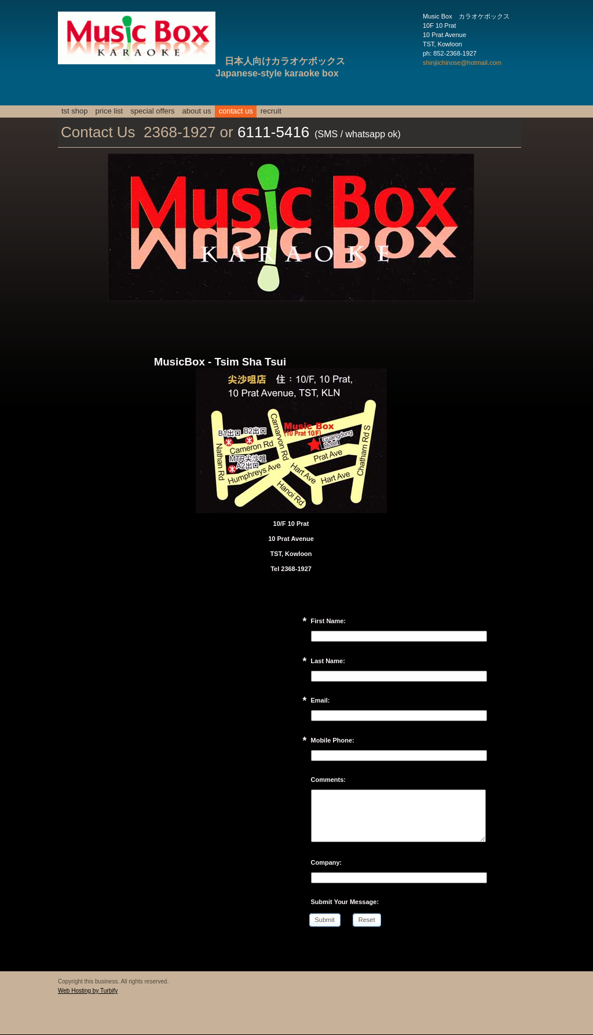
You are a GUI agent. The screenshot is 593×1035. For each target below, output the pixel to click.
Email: (320, 700)
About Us (196, 111)
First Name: (328, 620)
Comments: (328, 779)
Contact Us (235, 111)
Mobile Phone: (332, 740)
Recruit (271, 111)
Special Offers (152, 111)
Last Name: (328, 660)
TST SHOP (74, 111)
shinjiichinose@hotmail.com (462, 62)
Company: (326, 862)
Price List (109, 111)
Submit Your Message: (345, 901)
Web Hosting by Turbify (88, 991)
